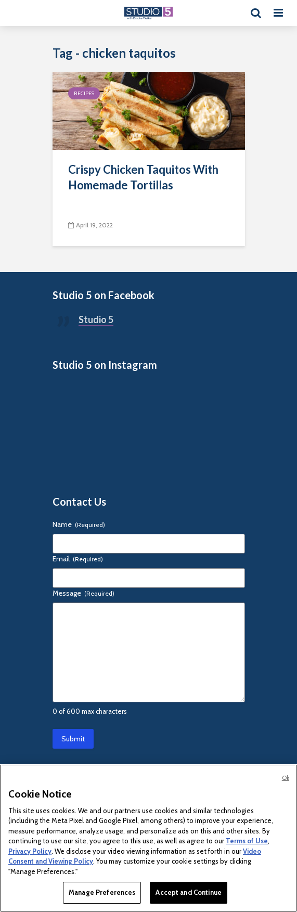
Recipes (84, 93)
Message (83, 593)
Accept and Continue (188, 892)
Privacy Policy (29, 851)
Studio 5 (96, 319)
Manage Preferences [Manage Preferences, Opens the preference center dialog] (102, 892)
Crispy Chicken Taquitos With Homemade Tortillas (143, 177)
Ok (285, 777)
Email (78, 558)
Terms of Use (247, 841)
